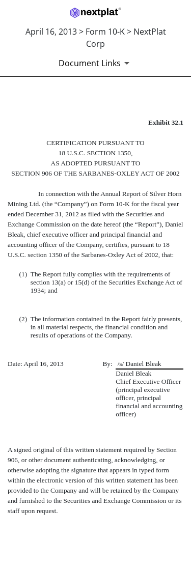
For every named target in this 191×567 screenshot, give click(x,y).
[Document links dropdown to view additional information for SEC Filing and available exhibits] (96, 63)
